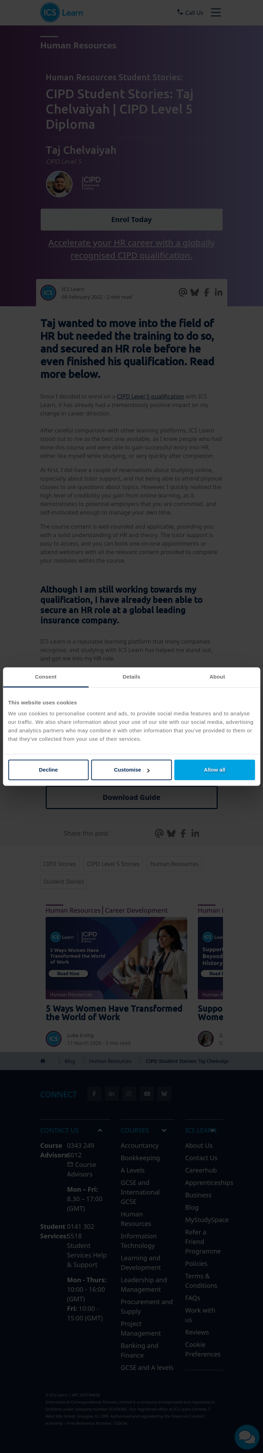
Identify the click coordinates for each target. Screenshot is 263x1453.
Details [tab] (132, 677)
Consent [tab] (46, 677)
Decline (48, 770)
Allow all (214, 770)
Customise (132, 770)
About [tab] (217, 677)
